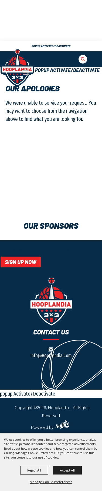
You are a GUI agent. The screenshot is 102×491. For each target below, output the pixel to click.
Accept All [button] (67, 470)
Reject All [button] (34, 470)
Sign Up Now (20, 262)
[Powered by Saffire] (63, 424)
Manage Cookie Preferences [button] (51, 482)
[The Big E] (17, 68)
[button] (79, 61)
